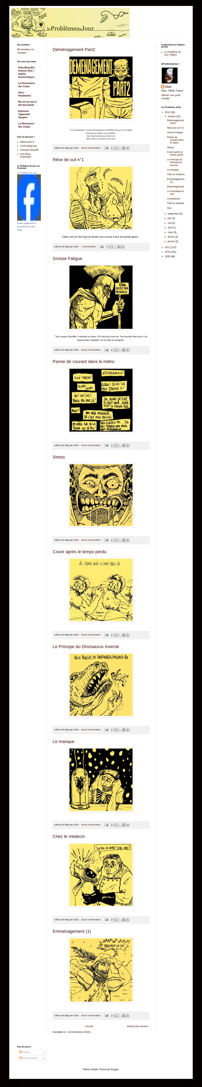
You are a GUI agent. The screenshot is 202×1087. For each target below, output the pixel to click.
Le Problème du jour (27, 173)
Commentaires (28, 1058)
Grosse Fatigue (67, 258)
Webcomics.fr (27, 142)
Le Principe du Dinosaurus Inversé (86, 646)
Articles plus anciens (137, 1026)
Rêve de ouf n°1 (68, 159)
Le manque (63, 741)
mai (170, 223)
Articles (24, 1052)
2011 (168, 247)
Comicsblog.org (28, 146)
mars (171, 232)
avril (170, 227)
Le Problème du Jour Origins (172, 53)
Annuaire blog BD (29, 149)
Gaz (169, 208)
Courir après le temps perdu (80, 551)
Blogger (115, 1069)
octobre (172, 116)
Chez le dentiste (175, 203)
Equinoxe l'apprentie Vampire (24, 114)
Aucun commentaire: (91, 148)
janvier (171, 241)
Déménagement (175, 186)
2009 (168, 256)
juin (170, 218)
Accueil (89, 1026)
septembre (174, 213)
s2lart (168, 86)
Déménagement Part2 (74, 49)
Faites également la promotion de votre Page (26, 226)
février (171, 236)
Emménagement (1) (72, 931)
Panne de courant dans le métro (83, 361)
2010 (168, 251)
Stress (59, 457)
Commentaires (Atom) (79, 1032)
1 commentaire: (88, 246)
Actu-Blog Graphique (25, 155)
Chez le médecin (69, 836)
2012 (168, 112)
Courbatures (173, 198)
